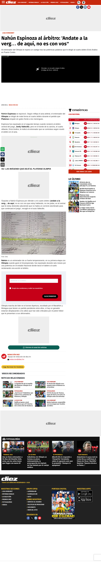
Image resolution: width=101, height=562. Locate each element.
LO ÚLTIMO (74, 179)
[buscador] (78, 2)
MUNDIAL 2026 (8, 454)
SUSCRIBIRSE (50, 296)
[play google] (88, 493)
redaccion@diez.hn (16, 359)
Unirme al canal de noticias (36, 347)
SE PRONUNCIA (58, 454)
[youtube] (39, 518)
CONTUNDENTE (83, 454)
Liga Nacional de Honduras (13, 367)
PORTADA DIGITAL (59, 489)
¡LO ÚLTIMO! (32, 454)
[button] (3, 149)
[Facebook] (28, 518)
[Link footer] (9, 479)
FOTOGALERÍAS (13, 439)
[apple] (88, 499)
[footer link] (50, 484)
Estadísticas (80, 110)
